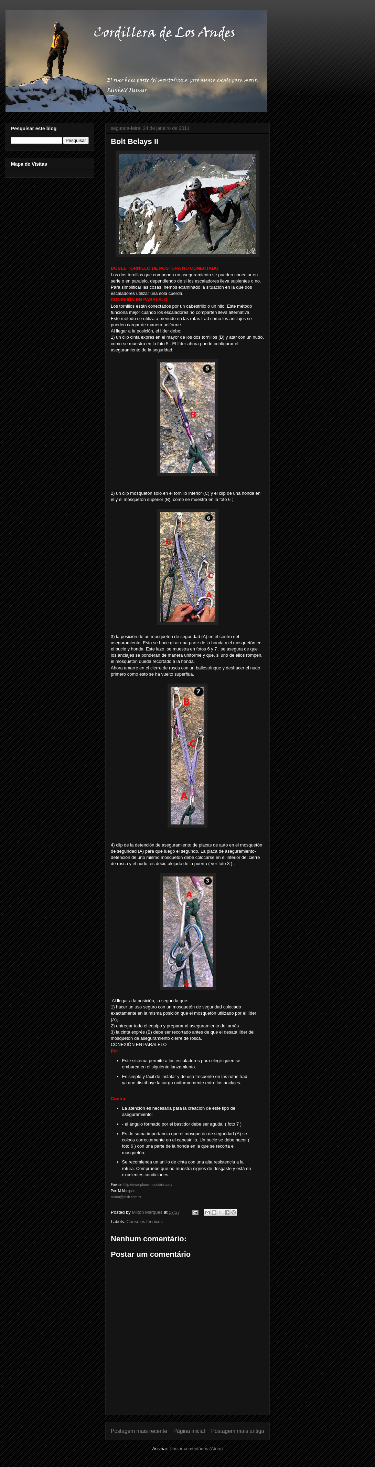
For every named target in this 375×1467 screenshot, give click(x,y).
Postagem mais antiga (237, 1431)
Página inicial (189, 1431)
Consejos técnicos (145, 1221)
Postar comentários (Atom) (196, 1448)
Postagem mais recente (139, 1431)
